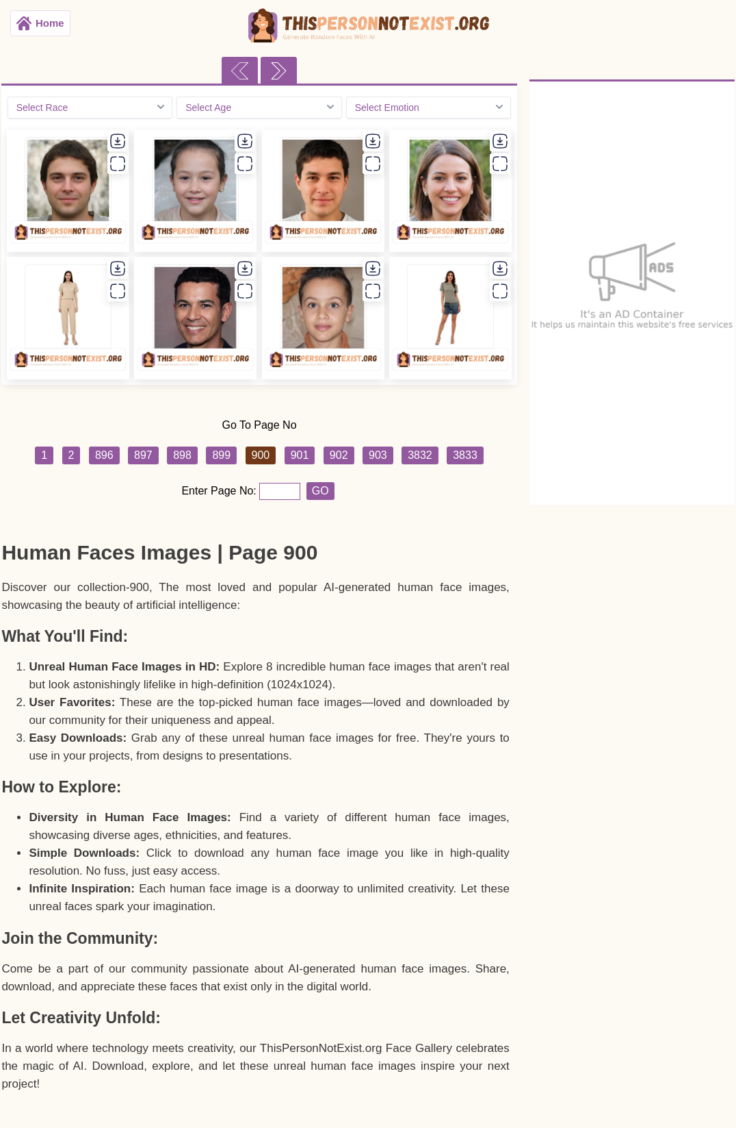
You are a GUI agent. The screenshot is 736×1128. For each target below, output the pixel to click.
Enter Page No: (220, 491)
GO (320, 491)
